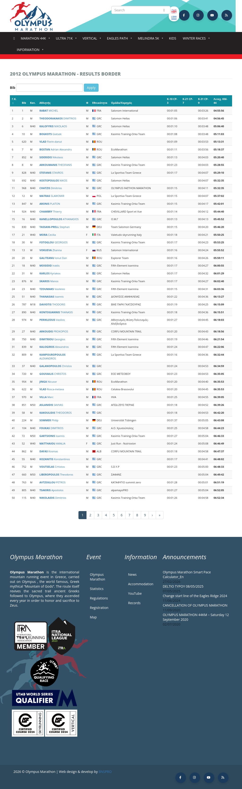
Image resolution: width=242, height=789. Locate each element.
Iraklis (49, 265)
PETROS (52, 482)
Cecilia (47, 234)
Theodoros (56, 474)
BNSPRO (105, 771)
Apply (91, 87)
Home (14, 38)
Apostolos (51, 490)
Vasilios (52, 320)
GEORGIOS (53, 242)
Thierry (50, 211)
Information (29, 51)
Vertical (90, 39)
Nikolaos (51, 157)
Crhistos (52, 466)
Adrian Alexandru (55, 149)
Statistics (97, 588)
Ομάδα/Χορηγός (121, 102)
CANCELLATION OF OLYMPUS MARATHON (195, 605)
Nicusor (48, 381)
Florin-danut (50, 141)
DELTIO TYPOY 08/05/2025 (183, 586)
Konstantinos (54, 459)
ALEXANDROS (52, 356)
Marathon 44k (34, 39)
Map (93, 617)
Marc (46, 397)
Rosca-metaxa (51, 389)
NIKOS (53, 180)
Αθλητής (45, 102)
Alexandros (54, 347)
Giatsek (50, 134)
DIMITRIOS (57, 118)
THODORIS (52, 304)
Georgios (52, 339)
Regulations (99, 598)
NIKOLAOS (53, 126)
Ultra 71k (65, 39)
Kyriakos (49, 273)
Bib (12, 87)
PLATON (49, 203)
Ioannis (51, 296)
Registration (99, 607)
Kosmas (48, 451)
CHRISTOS (52, 374)
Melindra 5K (149, 39)
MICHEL (48, 110)
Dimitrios (50, 188)
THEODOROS (55, 412)
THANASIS (56, 312)
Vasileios (52, 289)
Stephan (54, 227)
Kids (172, 38)
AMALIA (52, 443)
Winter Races (195, 39)
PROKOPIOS (53, 331)
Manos (49, 281)
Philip (48, 420)
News (132, 574)
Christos (55, 366)
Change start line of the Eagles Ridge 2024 (195, 596)
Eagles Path (118, 39)
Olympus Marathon (97, 576)
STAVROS (51, 172)
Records (134, 603)
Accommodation (140, 584)
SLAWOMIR (51, 196)
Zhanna (50, 250)
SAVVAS (51, 405)
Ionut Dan (53, 258)
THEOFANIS (55, 165)
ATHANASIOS (59, 219)
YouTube (135, 593)
